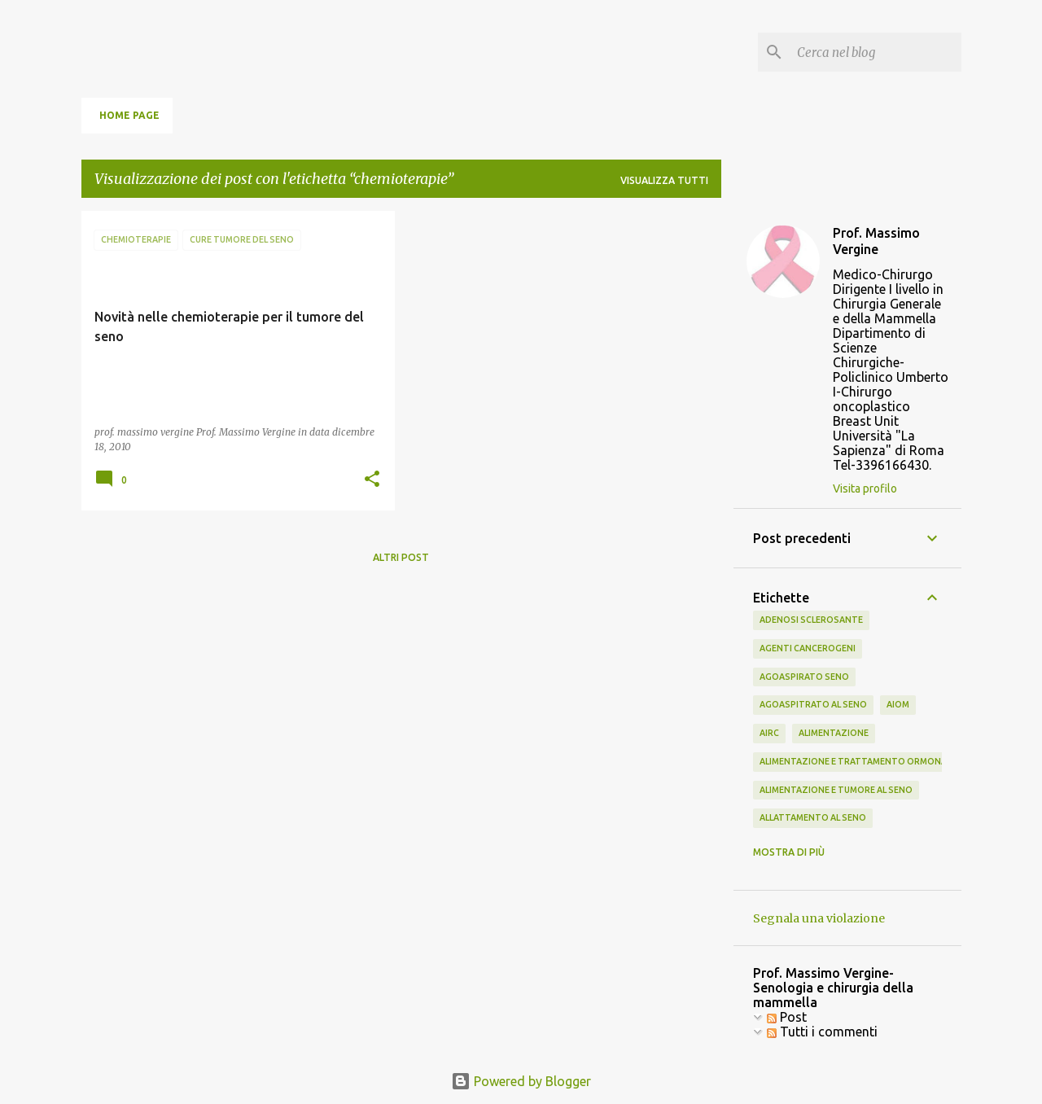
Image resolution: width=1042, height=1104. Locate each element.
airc (769, 733)
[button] (372, 480)
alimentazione (834, 733)
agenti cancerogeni (808, 648)
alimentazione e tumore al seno (836, 790)
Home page (129, 115)
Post (787, 1017)
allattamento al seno (813, 817)
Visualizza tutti (664, 180)
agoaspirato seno (804, 676)
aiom (898, 704)
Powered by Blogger (521, 1081)
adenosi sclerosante (811, 619)
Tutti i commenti (822, 1031)
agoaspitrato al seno (813, 704)
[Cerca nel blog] (875, 52)
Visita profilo (865, 488)
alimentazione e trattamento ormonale (858, 761)
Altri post (401, 557)
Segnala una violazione (819, 918)
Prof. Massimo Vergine (876, 241)
